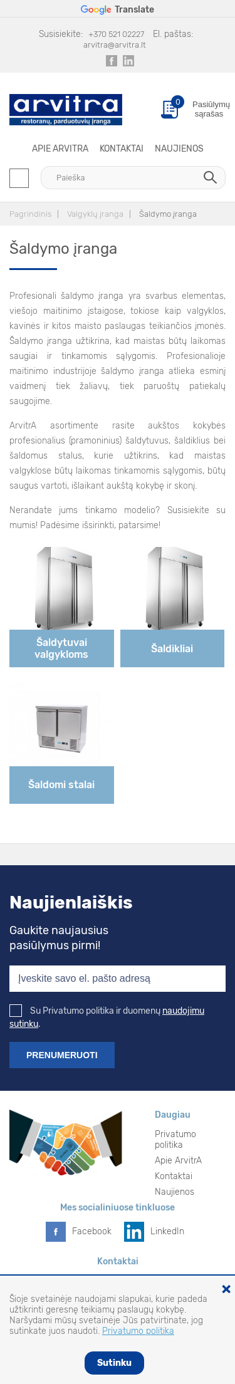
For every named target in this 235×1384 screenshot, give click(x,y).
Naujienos (179, 148)
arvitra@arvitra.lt (114, 44)
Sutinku (114, 1363)
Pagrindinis (30, 214)
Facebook (92, 1231)
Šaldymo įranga (168, 214)
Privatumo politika (175, 1139)
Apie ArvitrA (60, 148)
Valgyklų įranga (95, 214)
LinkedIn (167, 1231)
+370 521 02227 (116, 34)
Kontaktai (122, 148)
